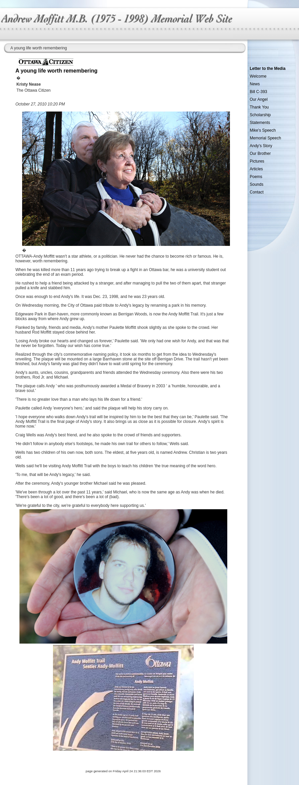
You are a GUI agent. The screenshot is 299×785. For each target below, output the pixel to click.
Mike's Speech (263, 130)
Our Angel (258, 99)
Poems (256, 176)
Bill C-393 (258, 91)
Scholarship (260, 115)
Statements (260, 122)
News (255, 84)
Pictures (257, 161)
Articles (256, 169)
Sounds (256, 184)
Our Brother (260, 153)
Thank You (259, 107)
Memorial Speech (265, 138)
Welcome (258, 76)
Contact (256, 192)
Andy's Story (261, 145)
